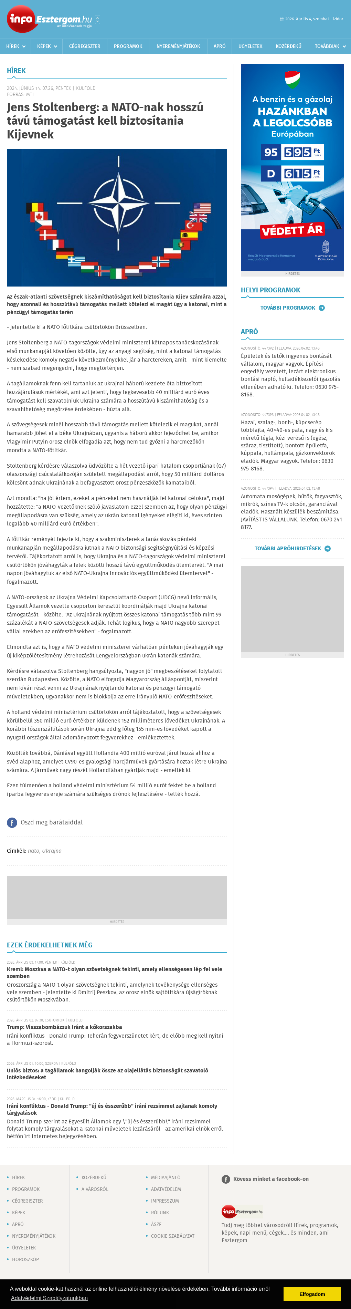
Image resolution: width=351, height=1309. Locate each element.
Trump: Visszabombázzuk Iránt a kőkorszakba (64, 1027)
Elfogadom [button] (312, 1294)
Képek (44, 46)
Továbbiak (327, 46)
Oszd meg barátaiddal (52, 823)
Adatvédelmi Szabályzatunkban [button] (49, 1298)
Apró (220, 46)
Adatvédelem (166, 1189)
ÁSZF (156, 1224)
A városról (95, 1189)
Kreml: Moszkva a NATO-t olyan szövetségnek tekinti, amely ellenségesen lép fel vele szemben (114, 973)
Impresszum (165, 1201)
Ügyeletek (250, 46)
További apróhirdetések (288, 549)
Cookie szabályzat (172, 1236)
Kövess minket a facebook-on (271, 1179)
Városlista (97, 19)
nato (33, 851)
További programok (287, 308)
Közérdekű (288, 46)
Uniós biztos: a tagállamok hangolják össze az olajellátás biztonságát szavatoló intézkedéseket (107, 1074)
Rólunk (160, 1213)
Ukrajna (52, 851)
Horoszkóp (25, 1260)
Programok (128, 46)
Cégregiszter (84, 46)
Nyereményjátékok (178, 46)
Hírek (12, 46)
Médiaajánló (166, 1178)
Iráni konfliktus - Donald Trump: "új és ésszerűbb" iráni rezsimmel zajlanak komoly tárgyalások (112, 1110)
